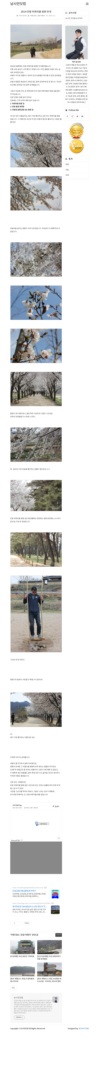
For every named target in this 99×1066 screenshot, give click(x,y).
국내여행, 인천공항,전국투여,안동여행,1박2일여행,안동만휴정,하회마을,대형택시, (29, 895)
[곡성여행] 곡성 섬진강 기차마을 (22, 956)
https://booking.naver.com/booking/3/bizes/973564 (31, 903)
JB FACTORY (84, 1029)
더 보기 (58, 935)
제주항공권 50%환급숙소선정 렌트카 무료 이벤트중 (28, 907)
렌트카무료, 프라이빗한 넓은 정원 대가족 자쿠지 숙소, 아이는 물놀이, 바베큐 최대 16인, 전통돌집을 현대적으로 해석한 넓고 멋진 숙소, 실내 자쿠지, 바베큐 (29, 911)
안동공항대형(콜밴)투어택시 (24, 891)
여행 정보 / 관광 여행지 (37, 16)
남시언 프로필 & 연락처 (74, 18)
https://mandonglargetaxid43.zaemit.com (27, 888)
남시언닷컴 (18, 998)
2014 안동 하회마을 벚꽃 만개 (36, 11)
